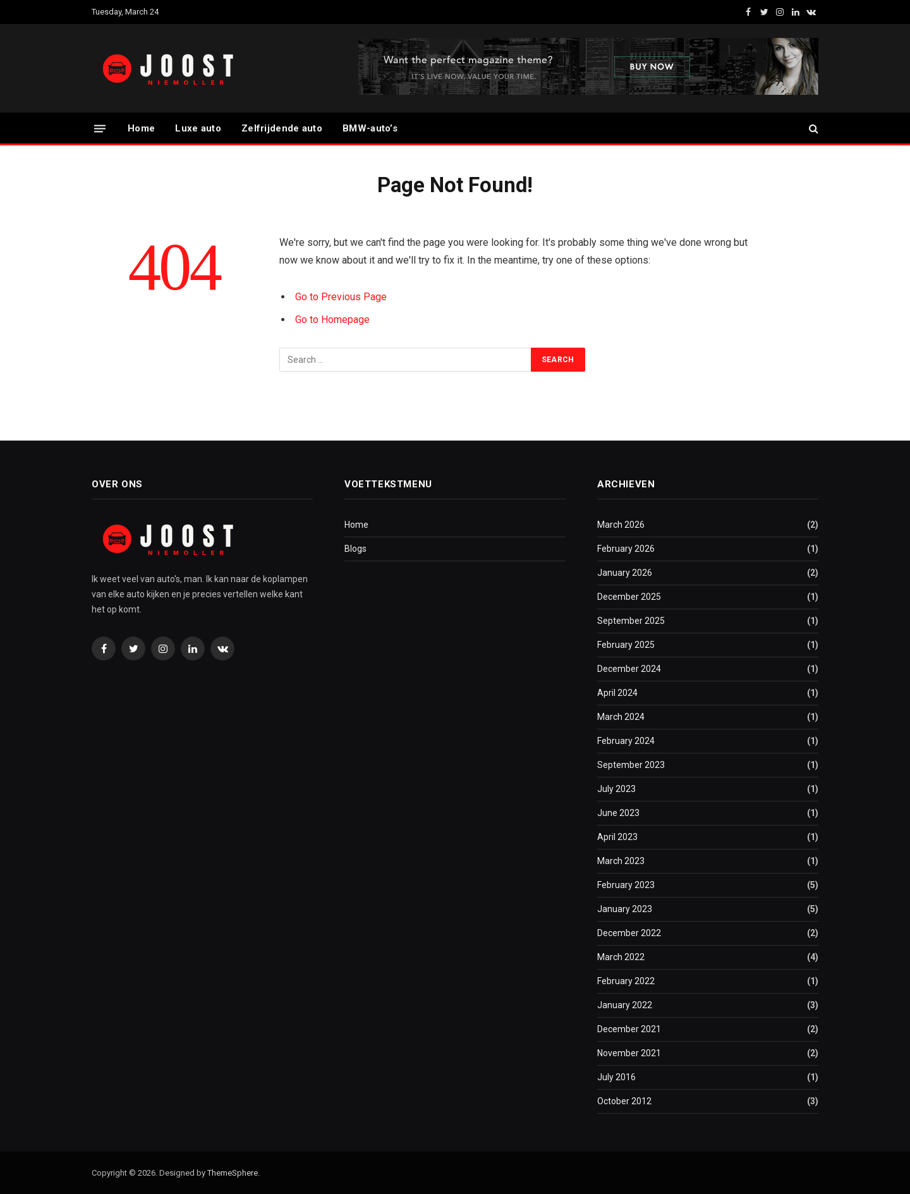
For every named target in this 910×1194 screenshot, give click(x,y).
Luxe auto (198, 128)
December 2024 (629, 669)
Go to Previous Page (341, 297)
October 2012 (624, 1101)
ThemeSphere (232, 1173)
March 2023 (621, 861)
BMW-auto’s (370, 128)
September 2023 (631, 765)
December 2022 (629, 933)
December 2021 (629, 1029)
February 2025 (626, 645)
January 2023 (624, 909)
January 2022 (624, 1005)
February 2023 (626, 885)
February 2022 (626, 981)
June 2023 (618, 813)
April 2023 (617, 837)
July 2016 (616, 1077)
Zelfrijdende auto (281, 128)
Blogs (355, 549)
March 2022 (621, 957)
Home (141, 128)
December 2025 (629, 597)
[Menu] (100, 128)
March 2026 (621, 525)
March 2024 (621, 717)
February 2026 (626, 549)
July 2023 (616, 789)
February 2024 (626, 741)
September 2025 (631, 621)
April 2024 (617, 693)
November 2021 (629, 1053)
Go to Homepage (332, 320)
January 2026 (624, 573)
